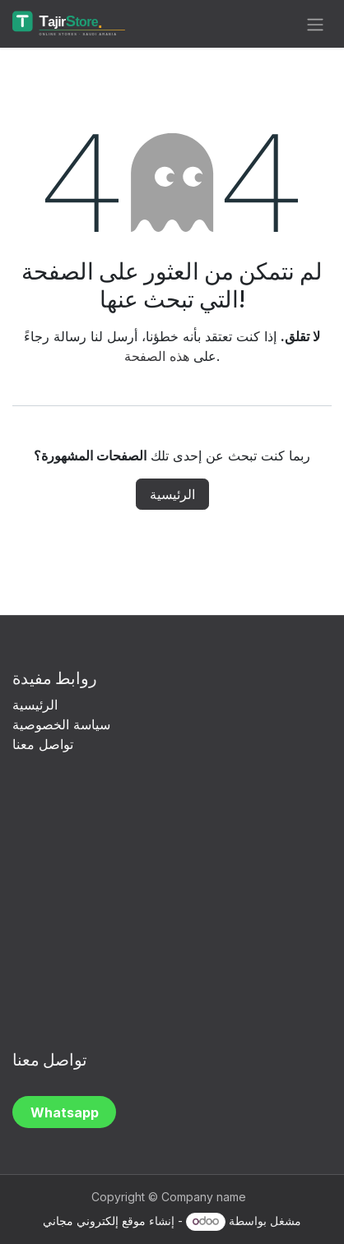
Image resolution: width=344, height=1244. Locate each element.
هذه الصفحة (156, 356)
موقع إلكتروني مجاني (94, 1221)
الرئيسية (172, 494)
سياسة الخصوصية (63, 724)
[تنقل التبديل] (315, 24)
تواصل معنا (42, 744)
